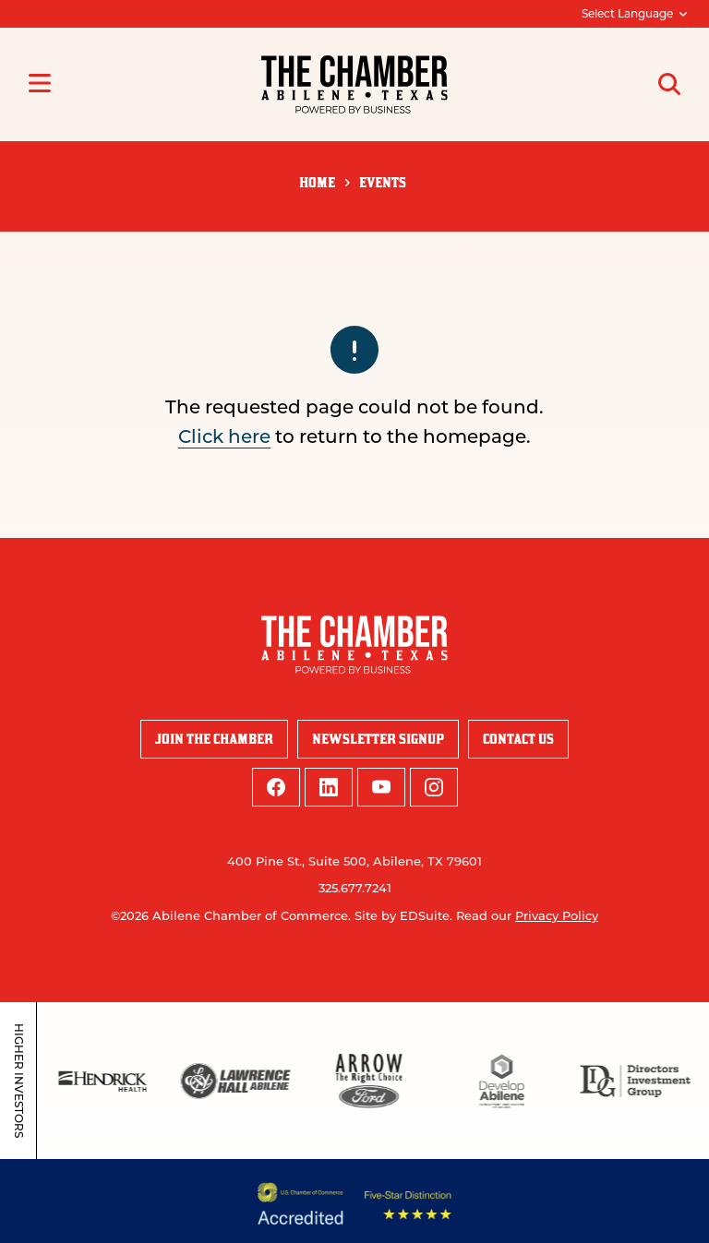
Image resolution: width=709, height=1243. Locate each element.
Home (317, 182)
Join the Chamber (214, 739)
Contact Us (518, 739)
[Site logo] (354, 84)
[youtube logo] (381, 787)
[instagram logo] (434, 787)
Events (382, 182)
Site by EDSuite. (403, 915)
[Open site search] (669, 84)
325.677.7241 (354, 887)
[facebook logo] (276, 787)
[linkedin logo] (329, 787)
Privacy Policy (556, 915)
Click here (224, 436)
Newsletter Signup (378, 739)
